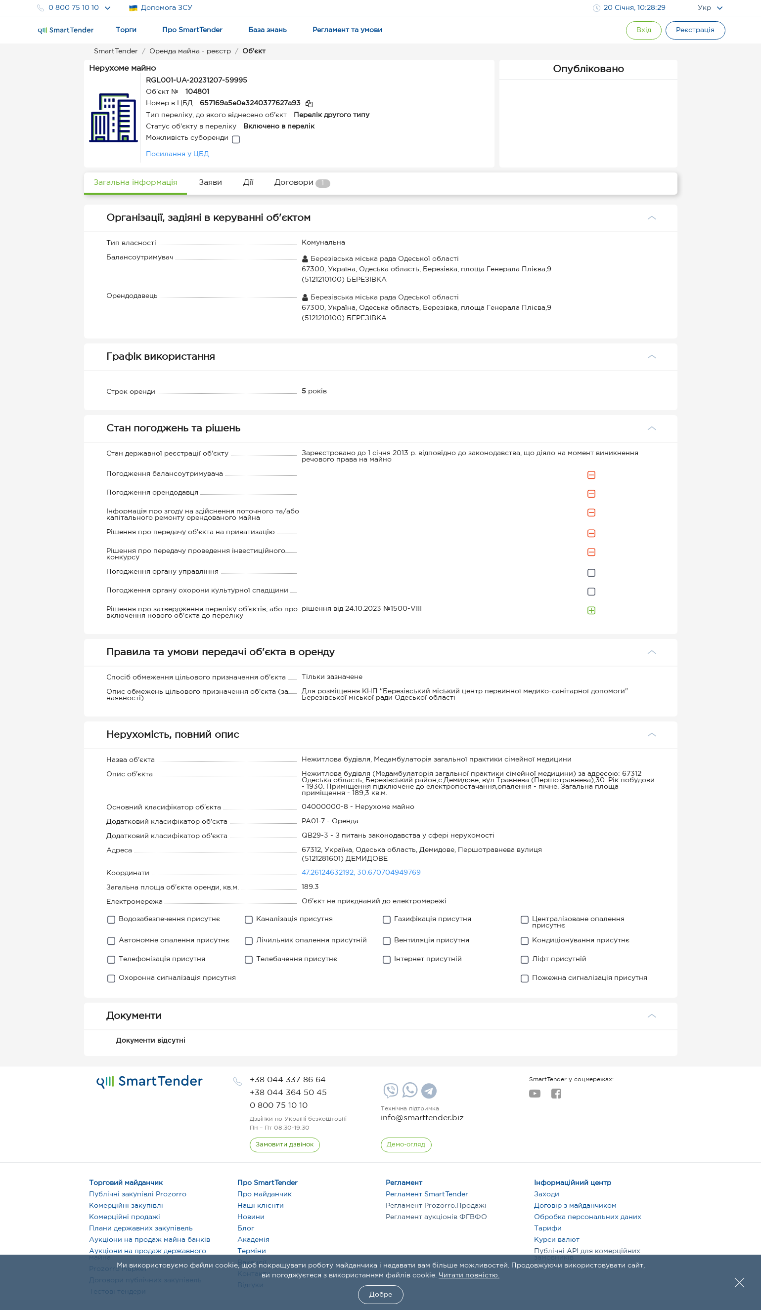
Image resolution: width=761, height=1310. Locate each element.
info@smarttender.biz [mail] (422, 1118)
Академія (253, 1240)
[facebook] (556, 1096)
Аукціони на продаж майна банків (149, 1240)
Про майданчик (264, 1194)
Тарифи (548, 1228)
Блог (245, 1228)
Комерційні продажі (124, 1217)
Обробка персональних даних (587, 1217)
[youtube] (534, 1096)
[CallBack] (285, 1145)
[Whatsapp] (409, 1096)
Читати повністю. (469, 1275)
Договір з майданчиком (575, 1206)
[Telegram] (428, 1095)
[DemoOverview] (406, 1145)
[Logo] (66, 30)
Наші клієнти (260, 1206)
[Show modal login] (640, 30)
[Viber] (390, 1095)
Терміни (251, 1251)
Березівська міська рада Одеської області (380, 259)
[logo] (149, 1082)
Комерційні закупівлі (126, 1206)
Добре (380, 1295)
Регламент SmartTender (427, 1194)
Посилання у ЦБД (177, 154)
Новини (251, 1217)
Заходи (546, 1194)
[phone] (288, 1080)
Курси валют (557, 1240)
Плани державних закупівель (141, 1228)
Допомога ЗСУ (160, 8)
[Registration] (694, 30)
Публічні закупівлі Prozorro (137, 1194)
